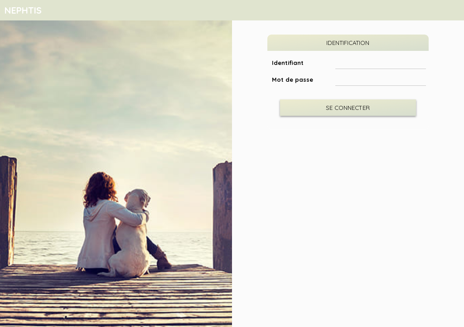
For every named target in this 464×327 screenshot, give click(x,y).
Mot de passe (292, 79)
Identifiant (288, 62)
